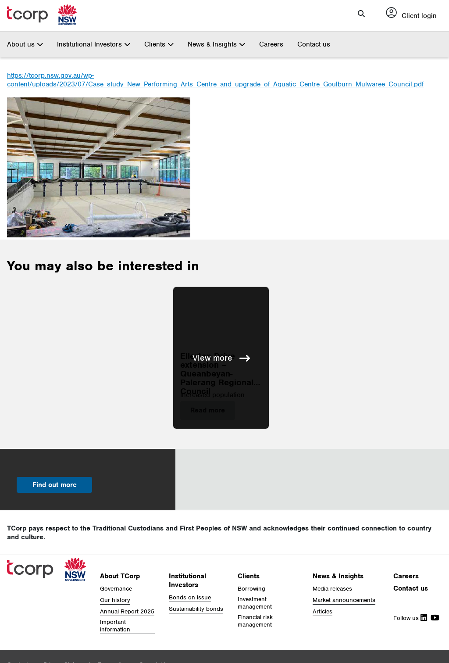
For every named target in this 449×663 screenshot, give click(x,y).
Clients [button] (159, 44)
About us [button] (25, 44)
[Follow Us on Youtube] (433, 618)
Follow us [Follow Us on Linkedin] (410, 618)
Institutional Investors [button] (93, 44)
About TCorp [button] (120, 576)
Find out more (54, 484)
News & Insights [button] (216, 44)
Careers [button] (406, 576)
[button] (361, 14)
